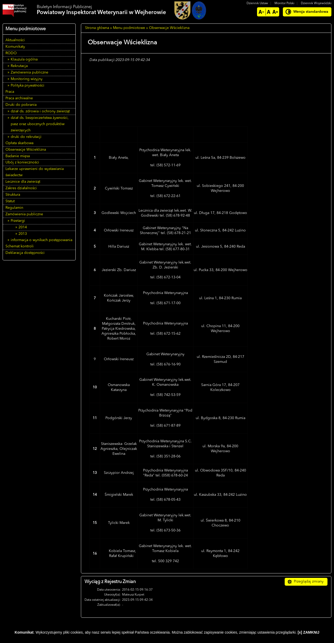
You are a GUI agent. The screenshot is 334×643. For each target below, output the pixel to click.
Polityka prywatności (27, 85)
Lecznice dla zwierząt (22, 181)
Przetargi (18, 221)
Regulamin (14, 208)
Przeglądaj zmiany (309, 581)
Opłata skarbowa (19, 143)
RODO (11, 53)
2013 (23, 234)
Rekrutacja (19, 66)
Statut (10, 201)
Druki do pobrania (21, 105)
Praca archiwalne (19, 98)
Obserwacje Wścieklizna (25, 149)
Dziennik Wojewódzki (316, 3)
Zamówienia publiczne (29, 72)
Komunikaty (15, 46)
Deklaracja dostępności (25, 253)
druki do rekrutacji (26, 137)
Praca (9, 92)
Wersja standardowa (310, 12)
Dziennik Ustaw (257, 3)
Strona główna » (98, 28)
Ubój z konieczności (22, 162)
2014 (23, 227)
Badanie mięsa (17, 156)
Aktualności (15, 40)
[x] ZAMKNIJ (308, 632)
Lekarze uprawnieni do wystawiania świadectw (34, 172)
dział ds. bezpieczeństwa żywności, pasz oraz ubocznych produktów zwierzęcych (40, 124)
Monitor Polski (284, 3)
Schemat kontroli (19, 246)
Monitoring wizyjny (27, 79)
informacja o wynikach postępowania (41, 240)
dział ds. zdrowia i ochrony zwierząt (40, 111)
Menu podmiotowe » (130, 28)
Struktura (12, 195)
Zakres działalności (21, 188)
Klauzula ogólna (24, 59)
